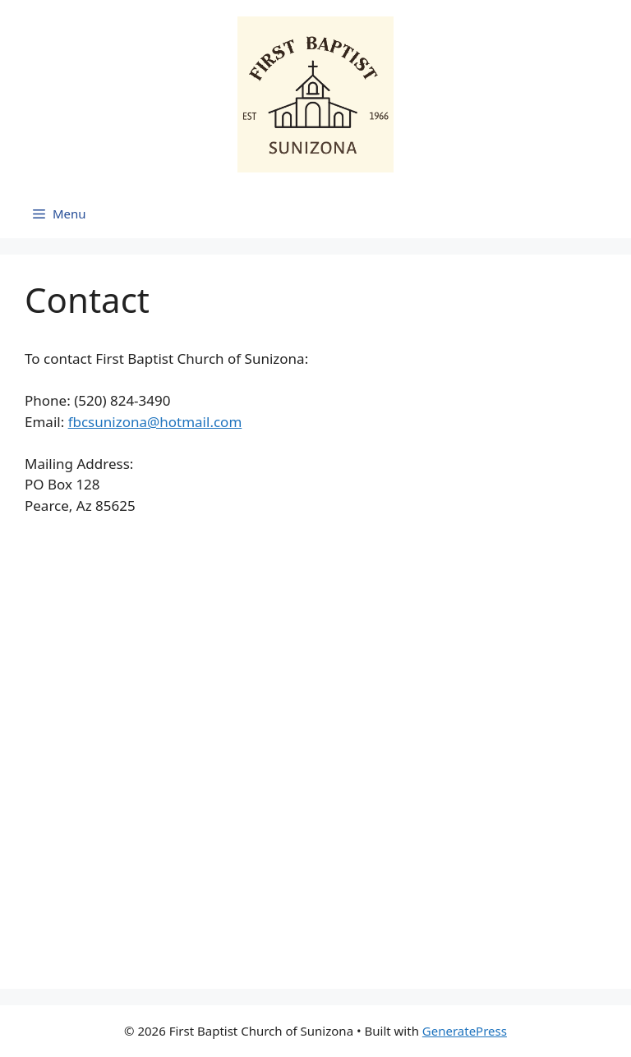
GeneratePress (464, 1031)
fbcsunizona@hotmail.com (155, 421)
